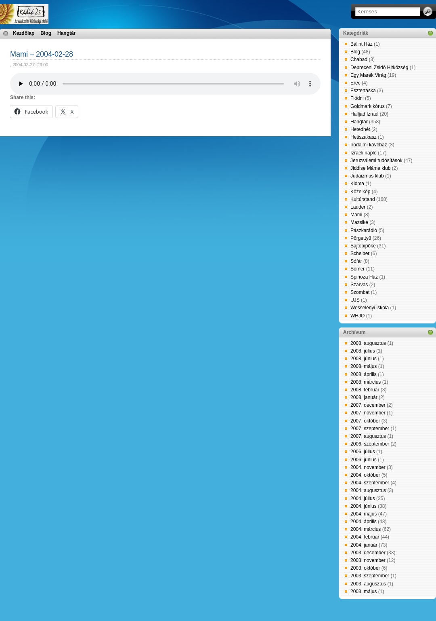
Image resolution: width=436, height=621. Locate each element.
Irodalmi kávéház (368, 145)
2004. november (368, 467)
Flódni (357, 98)
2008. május (363, 366)
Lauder (357, 207)
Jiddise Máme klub (370, 168)
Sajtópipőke (363, 246)
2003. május (363, 591)
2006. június (363, 460)
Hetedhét (360, 129)
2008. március (365, 382)
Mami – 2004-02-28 (41, 54)
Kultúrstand (362, 199)
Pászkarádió (363, 230)
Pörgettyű (360, 238)
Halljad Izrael (364, 114)
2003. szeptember (369, 576)
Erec (355, 83)
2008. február (364, 390)
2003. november (368, 560)
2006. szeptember (369, 444)
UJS (355, 300)
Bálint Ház (361, 44)
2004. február (364, 537)
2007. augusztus (368, 436)
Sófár (356, 261)
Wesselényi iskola (369, 307)
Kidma (357, 183)
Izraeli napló (363, 153)
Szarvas (359, 284)
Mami (356, 215)
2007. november (368, 413)
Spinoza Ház (364, 277)
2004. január (363, 545)
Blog (45, 33)
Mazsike (359, 222)
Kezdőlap (23, 33)
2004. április (363, 521)
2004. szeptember (369, 483)
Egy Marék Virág (368, 75)
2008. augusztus (368, 343)
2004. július (362, 498)
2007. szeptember (369, 428)
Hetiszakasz (363, 137)
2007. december (368, 405)
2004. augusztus (368, 490)
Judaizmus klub (367, 176)
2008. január (363, 397)
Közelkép (360, 191)
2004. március (365, 529)
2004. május (363, 514)
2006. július (362, 451)
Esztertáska (363, 90)
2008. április (363, 374)
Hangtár (66, 33)
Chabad (358, 59)
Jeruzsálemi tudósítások (376, 160)
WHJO (357, 316)
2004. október (365, 475)
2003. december (368, 553)
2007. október (365, 421)
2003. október (365, 568)
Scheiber (359, 253)
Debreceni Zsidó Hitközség (379, 67)
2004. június (363, 506)
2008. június (363, 358)
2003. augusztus (368, 584)
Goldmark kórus (367, 106)
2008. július (362, 351)
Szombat (359, 292)
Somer (357, 269)
